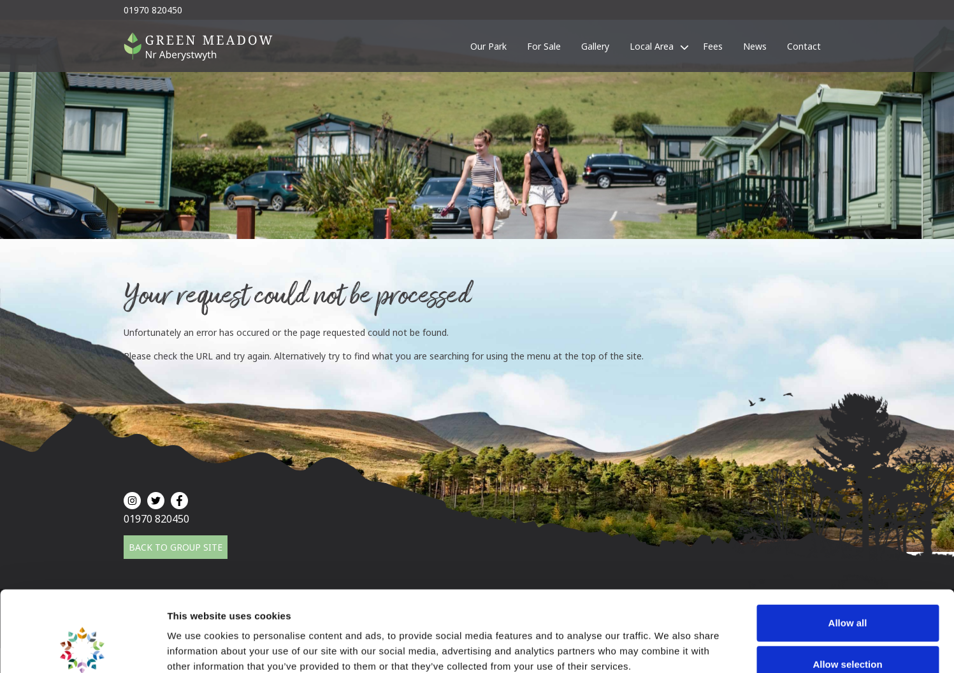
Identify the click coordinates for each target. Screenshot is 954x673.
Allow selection (847, 589)
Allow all (847, 547)
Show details (668, 647)
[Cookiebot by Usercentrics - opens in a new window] (82, 648)
